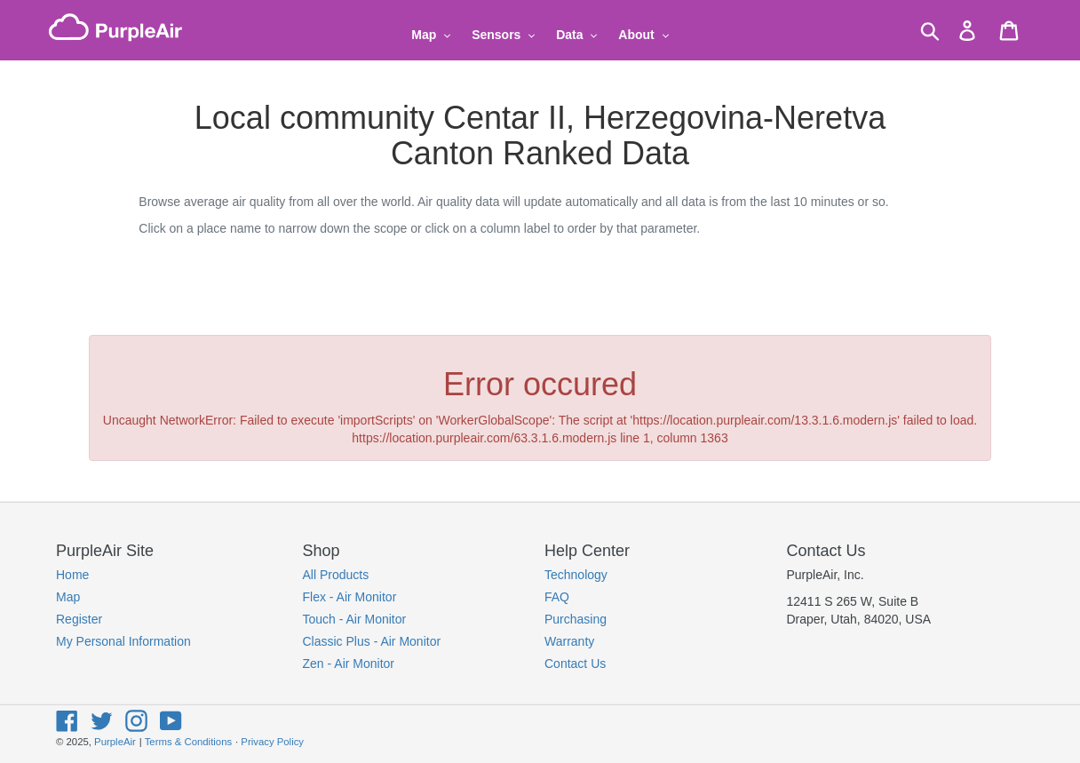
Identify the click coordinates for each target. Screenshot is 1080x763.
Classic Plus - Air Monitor (372, 641)
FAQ (556, 597)
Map (68, 597)
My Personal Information (123, 641)
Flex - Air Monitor (350, 597)
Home (72, 575)
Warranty (569, 641)
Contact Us (575, 663)
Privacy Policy (272, 741)
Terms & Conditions (188, 741)
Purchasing (575, 619)
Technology (576, 575)
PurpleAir (115, 741)
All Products (336, 575)
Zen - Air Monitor (348, 663)
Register (79, 619)
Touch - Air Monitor (355, 619)
